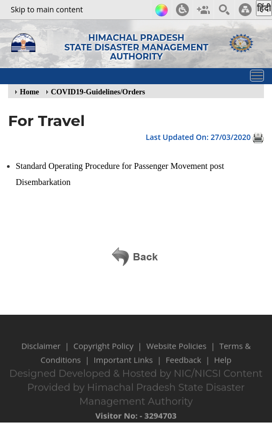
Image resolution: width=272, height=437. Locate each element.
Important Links (123, 364)
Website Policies (176, 350)
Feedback (183, 364)
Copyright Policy (103, 350)
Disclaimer (41, 350)
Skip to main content (47, 9)
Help (222, 364)
